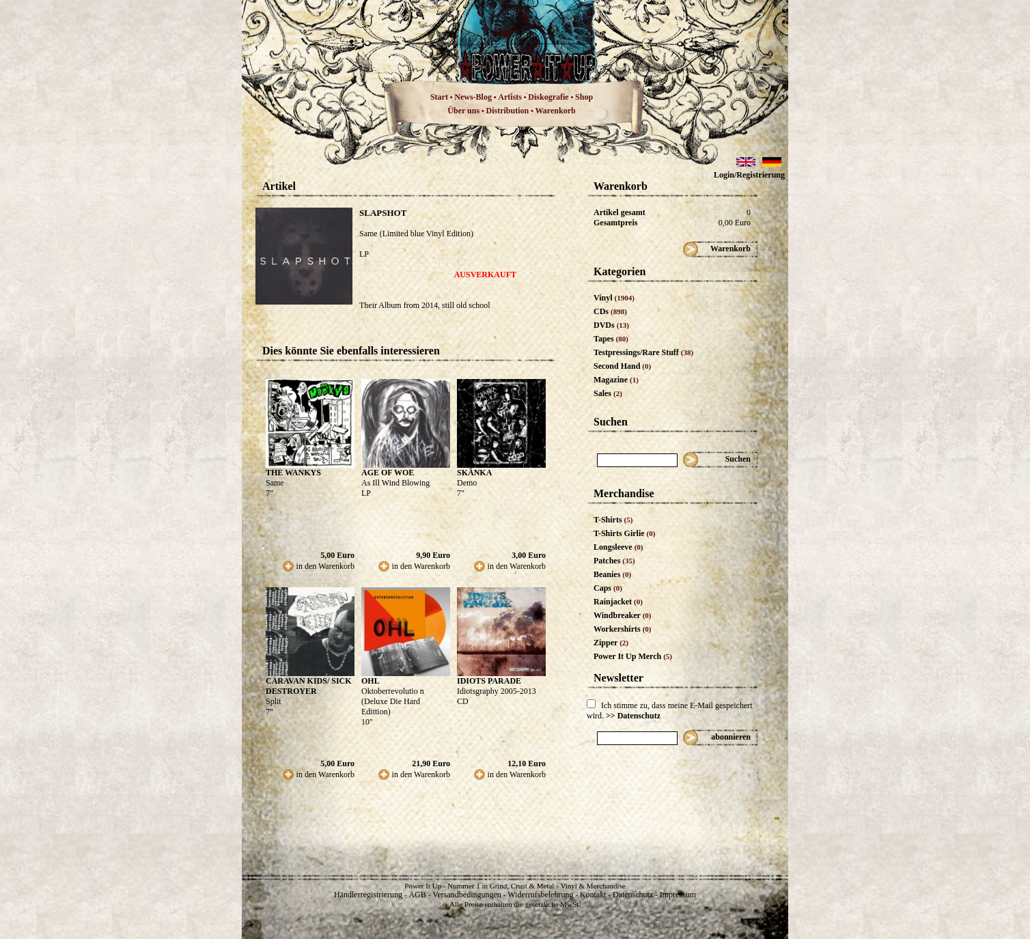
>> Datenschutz (633, 715)
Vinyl (614, 298)
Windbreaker (623, 615)
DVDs (611, 325)
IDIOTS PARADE (489, 681)
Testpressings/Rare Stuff (643, 352)
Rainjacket (618, 601)
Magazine (616, 379)
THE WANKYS (293, 472)
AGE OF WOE (387, 472)
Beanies (612, 574)
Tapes (611, 339)
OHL (370, 681)
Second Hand (622, 366)
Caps (608, 588)
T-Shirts (613, 519)
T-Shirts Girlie (624, 533)
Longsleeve (618, 547)
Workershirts (623, 629)
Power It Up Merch (633, 656)
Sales (608, 393)
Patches (614, 560)
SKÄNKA (474, 472)
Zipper (611, 642)
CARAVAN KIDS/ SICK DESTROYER (309, 686)
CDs (610, 311)
